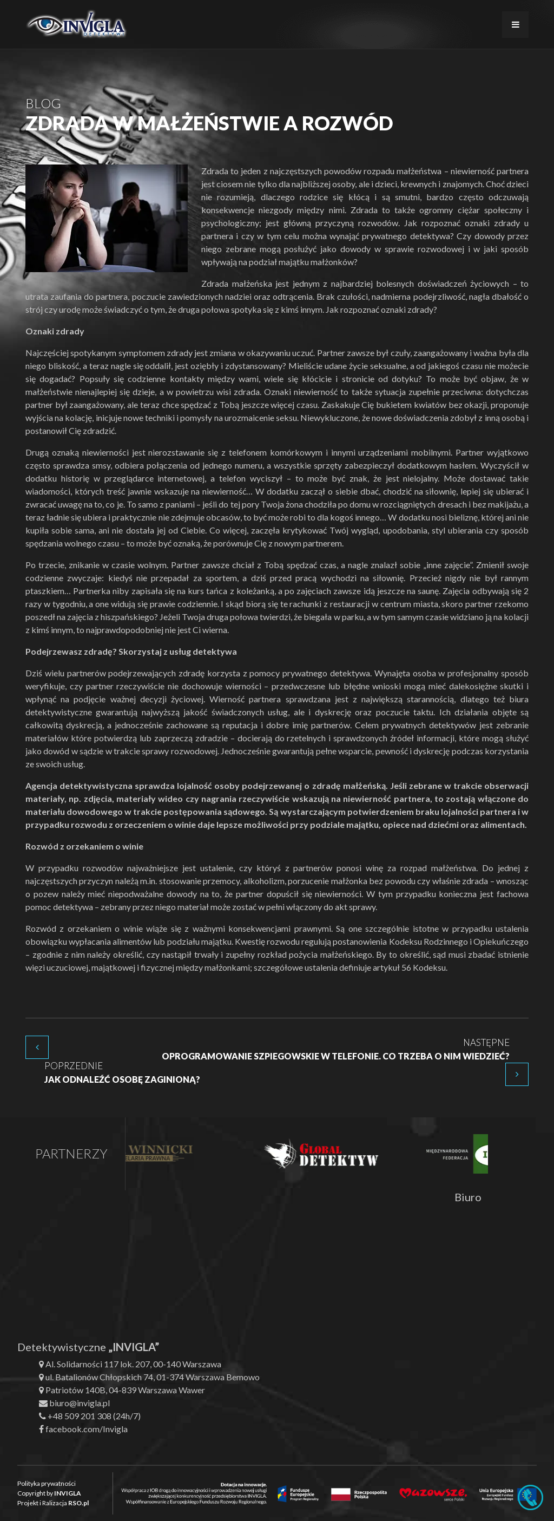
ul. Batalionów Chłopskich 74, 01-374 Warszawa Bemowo (152, 1377)
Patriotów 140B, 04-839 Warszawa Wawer (125, 1390)
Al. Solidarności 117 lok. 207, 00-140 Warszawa (133, 1364)
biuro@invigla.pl (79, 1403)
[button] (22, 1499)
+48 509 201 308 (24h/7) (94, 1416)
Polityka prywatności (46, 1483)
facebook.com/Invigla (86, 1429)
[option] (157, 1153)
